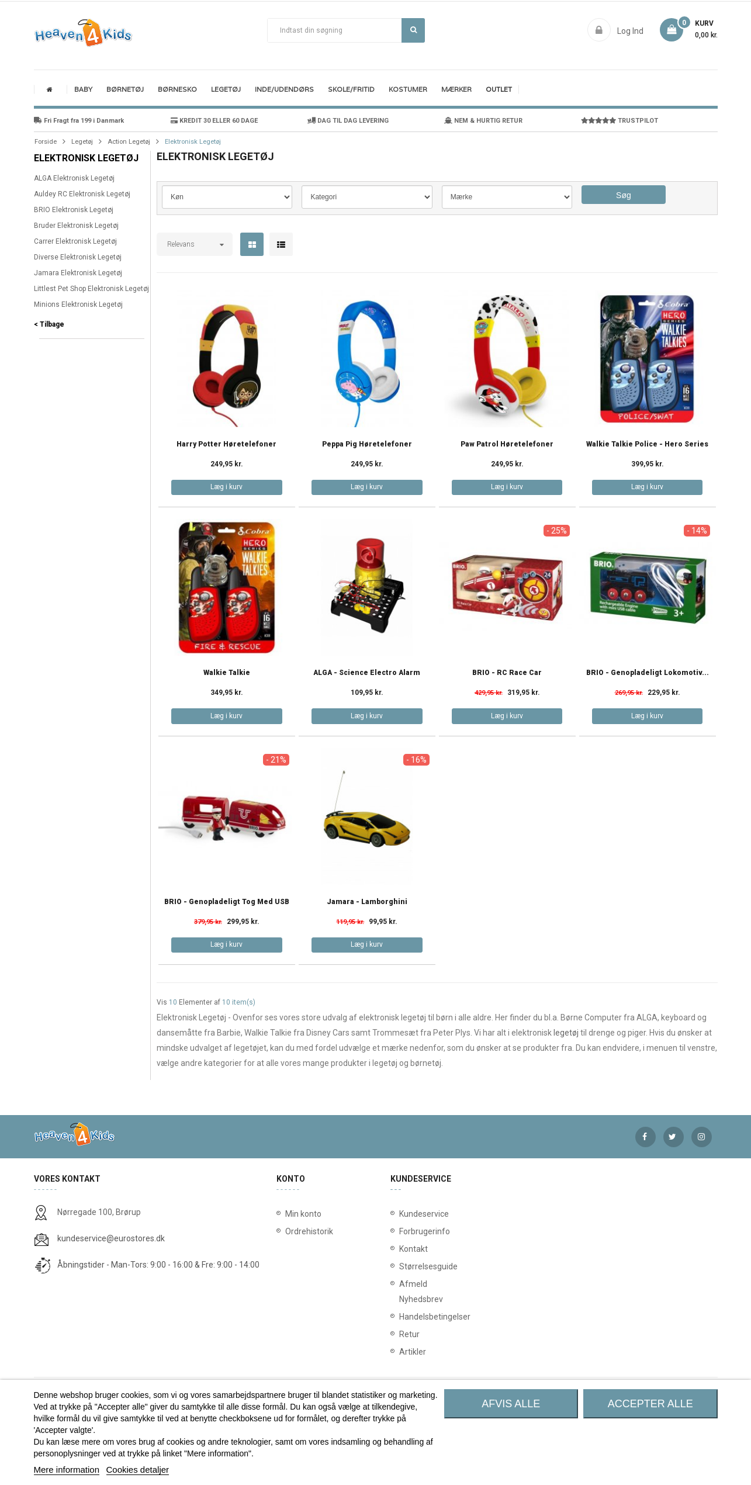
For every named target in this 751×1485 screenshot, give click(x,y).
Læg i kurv (226, 487)
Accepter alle (650, 1404)
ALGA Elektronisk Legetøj (74, 178)
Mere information (67, 1469)
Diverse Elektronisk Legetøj (78, 257)
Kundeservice (401, 1214)
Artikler (401, 1351)
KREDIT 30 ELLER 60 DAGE (214, 120)
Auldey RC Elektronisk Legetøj (82, 194)
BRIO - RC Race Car (507, 673)
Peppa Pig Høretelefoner (367, 444)
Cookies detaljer (137, 1469)
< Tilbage (49, 324)
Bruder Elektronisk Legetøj (76, 225)
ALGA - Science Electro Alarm (366, 673)
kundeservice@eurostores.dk (111, 1238)
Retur (401, 1334)
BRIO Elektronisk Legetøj (73, 210)
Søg (413, 29)
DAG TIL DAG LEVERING (348, 120)
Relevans (181, 244)
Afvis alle (511, 1404)
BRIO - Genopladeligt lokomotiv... (647, 673)
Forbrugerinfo (401, 1231)
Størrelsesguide (401, 1266)
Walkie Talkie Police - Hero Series (647, 444)
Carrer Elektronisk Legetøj (75, 241)
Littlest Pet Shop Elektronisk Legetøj (91, 289)
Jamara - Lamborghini (367, 902)
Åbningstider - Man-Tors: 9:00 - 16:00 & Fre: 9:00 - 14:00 (158, 1264)
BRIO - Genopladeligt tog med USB (226, 902)
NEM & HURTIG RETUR (483, 120)
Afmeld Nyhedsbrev (401, 1291)
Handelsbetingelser (401, 1316)
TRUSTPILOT (619, 120)
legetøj (566, 1032)
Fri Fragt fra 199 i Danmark (79, 120)
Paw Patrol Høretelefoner (507, 444)
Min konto (303, 1214)
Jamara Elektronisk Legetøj (78, 273)
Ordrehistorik (305, 1231)
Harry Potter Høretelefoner (226, 444)
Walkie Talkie (226, 673)
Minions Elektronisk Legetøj (78, 304)
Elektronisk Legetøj (86, 158)
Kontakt (401, 1249)
